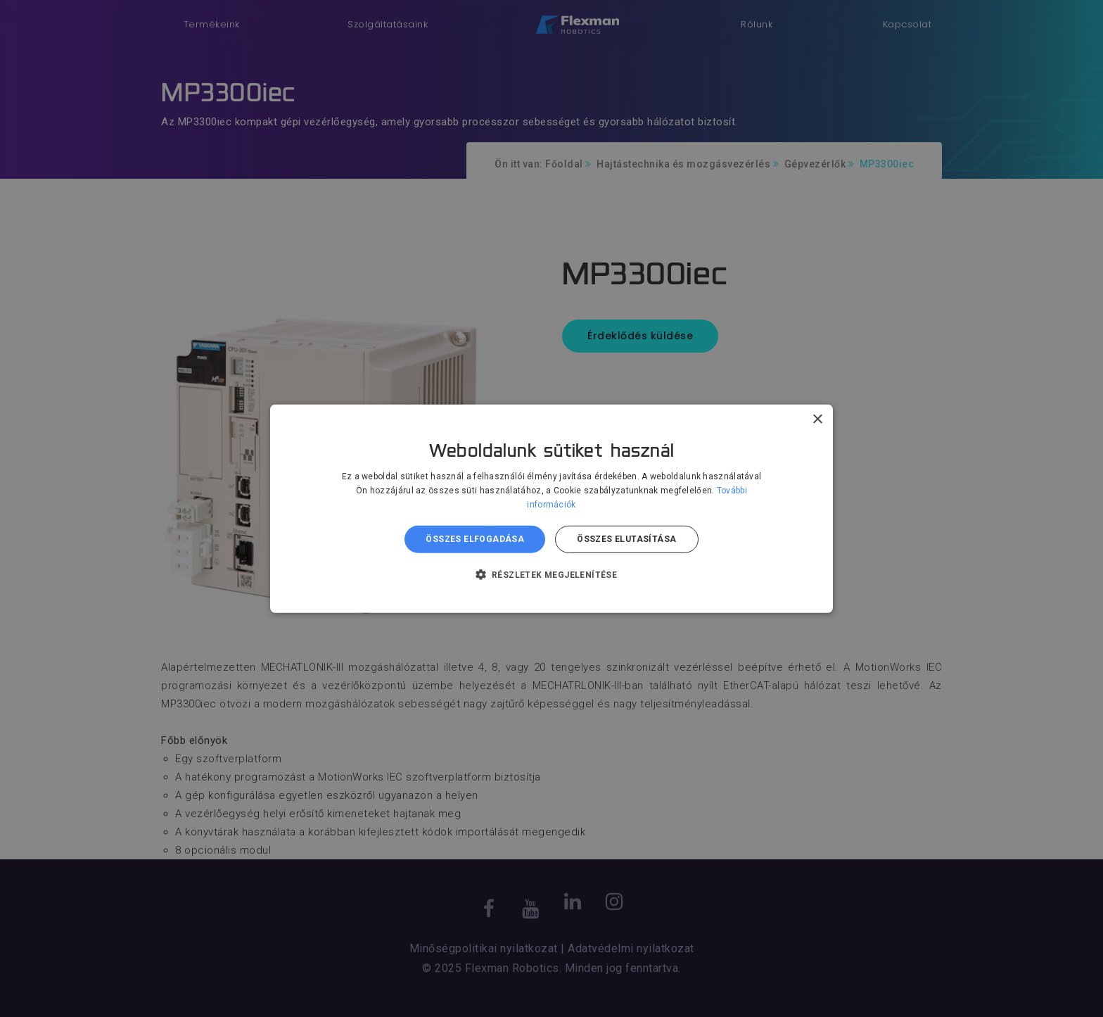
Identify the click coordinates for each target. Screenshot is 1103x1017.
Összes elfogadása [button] (475, 539)
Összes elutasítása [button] (626, 539)
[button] (552, 574)
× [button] (817, 419)
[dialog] (551, 508)
